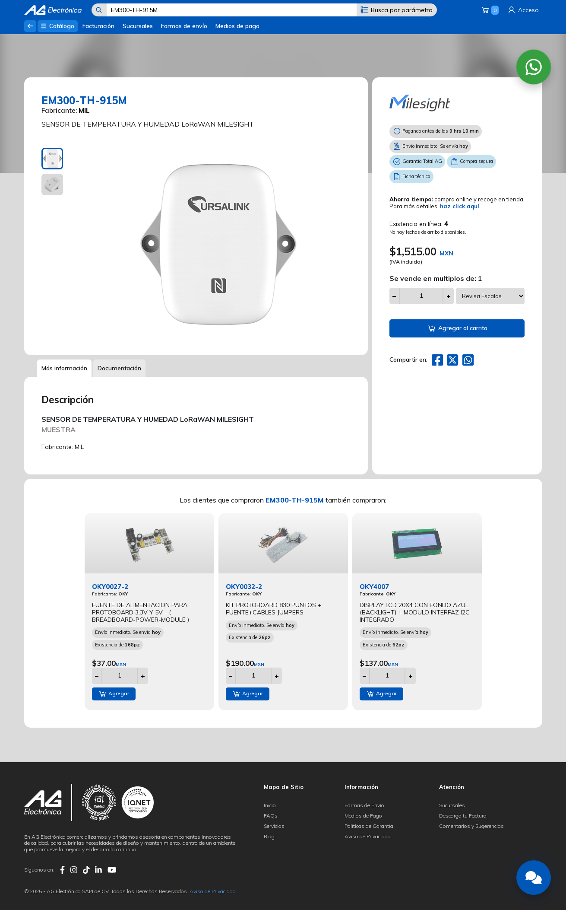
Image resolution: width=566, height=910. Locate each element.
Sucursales (138, 26)
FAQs (271, 815)
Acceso (523, 10)
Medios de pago (237, 26)
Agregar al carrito (457, 328)
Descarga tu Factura (463, 815)
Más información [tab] (64, 368)
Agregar (113, 694)
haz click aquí (459, 206)
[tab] (52, 158)
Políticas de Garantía (369, 826)
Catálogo (57, 26)
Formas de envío (184, 26)
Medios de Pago (363, 815)
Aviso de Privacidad (368, 836)
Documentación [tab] (119, 368)
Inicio (270, 805)
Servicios (274, 826)
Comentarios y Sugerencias (471, 826)
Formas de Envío (364, 805)
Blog (269, 836)
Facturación (98, 26)
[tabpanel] (216, 245)
